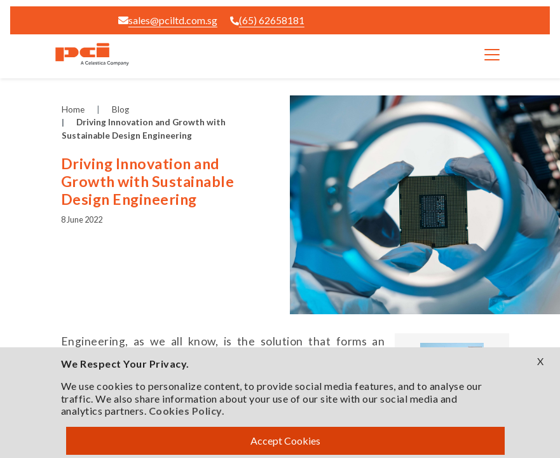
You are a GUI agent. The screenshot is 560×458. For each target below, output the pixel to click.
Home (73, 109)
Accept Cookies (285, 440)
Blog (120, 109)
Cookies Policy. (187, 411)
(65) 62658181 (267, 20)
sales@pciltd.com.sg (167, 20)
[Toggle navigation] (492, 55)
